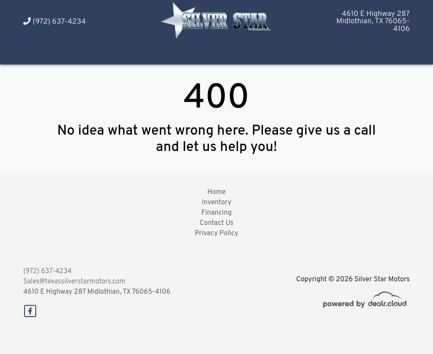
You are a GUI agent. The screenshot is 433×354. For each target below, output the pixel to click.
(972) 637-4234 (54, 22)
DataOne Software (154, 339)
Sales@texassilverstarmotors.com (74, 281)
